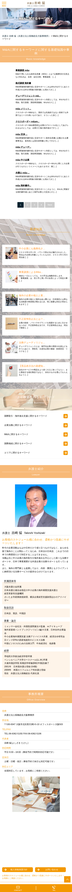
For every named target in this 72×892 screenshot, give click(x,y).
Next (50, 205)
